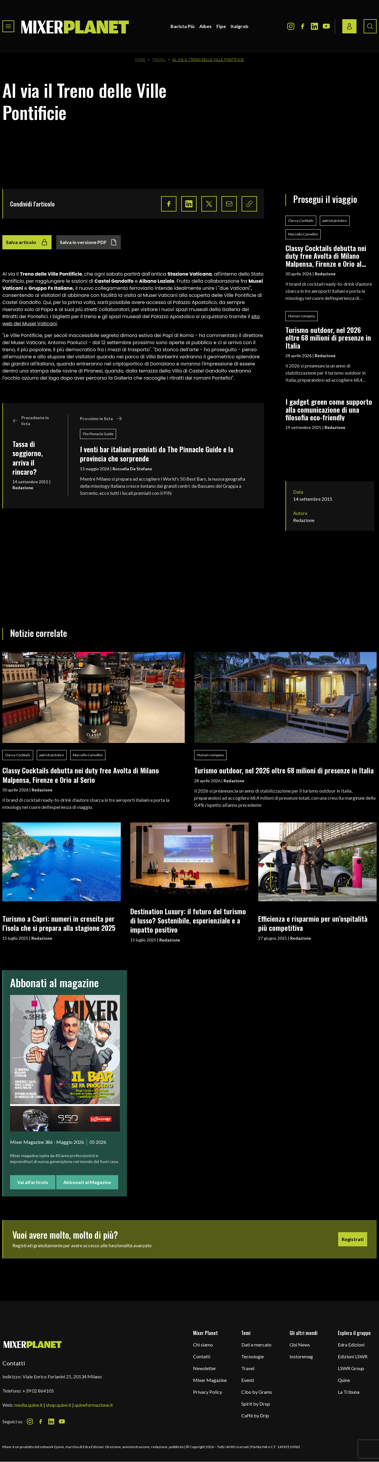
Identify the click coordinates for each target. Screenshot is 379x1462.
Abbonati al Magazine (87, 1182)
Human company (301, 316)
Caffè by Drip (255, 1415)
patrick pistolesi (334, 220)
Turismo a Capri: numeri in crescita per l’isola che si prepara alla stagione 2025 (58, 923)
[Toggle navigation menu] (8, 26)
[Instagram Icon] (290, 26)
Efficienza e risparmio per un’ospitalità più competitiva (312, 923)
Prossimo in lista (101, 419)
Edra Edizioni (351, 1344)
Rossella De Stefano (132, 468)
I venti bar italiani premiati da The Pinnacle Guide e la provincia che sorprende (156, 454)
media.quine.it (29, 1405)
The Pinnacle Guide (98, 434)
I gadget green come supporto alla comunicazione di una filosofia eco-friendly (328, 409)
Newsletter (204, 1368)
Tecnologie (252, 1356)
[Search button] (370, 26)
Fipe (221, 26)
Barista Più (183, 26)
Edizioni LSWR (352, 1356)
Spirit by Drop (255, 1403)
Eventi (247, 1380)
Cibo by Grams (256, 1392)
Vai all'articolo (32, 1182)
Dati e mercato (256, 1344)
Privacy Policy (207, 1392)
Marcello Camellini (303, 234)
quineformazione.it (94, 1405)
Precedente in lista (30, 420)
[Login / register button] (349, 26)
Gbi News (300, 1344)
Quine (344, 1380)
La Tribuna (348, 1392)
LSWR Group (351, 1368)
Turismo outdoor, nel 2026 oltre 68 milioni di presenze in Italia (328, 337)
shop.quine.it (58, 1405)
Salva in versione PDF (88, 242)
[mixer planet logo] (32, 1344)
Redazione (22, 487)
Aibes (205, 26)
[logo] (75, 26)
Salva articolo (27, 242)
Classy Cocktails (301, 220)
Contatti (201, 1356)
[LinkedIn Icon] (314, 26)
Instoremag (301, 1356)
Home (140, 60)
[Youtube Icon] (326, 26)
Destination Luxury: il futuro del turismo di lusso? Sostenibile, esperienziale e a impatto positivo (188, 920)
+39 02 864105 (38, 1390)
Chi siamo (203, 1344)
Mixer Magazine (210, 1380)
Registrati (353, 1239)
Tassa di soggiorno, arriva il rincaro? (27, 457)
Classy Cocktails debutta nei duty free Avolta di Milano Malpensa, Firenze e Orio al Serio (325, 255)
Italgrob (239, 26)
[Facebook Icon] (302, 26)
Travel (159, 60)
